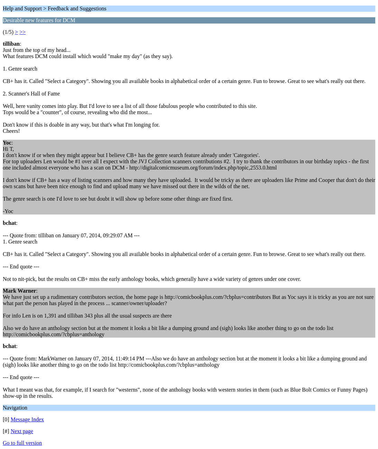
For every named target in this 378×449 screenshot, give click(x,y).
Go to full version (22, 443)
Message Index (27, 419)
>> (22, 32)
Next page (22, 431)
